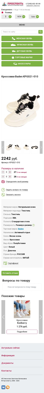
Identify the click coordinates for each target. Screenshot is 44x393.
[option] (22, 317)
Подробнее (22, 332)
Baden (21, 229)
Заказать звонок (33, 6)
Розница (8, 12)
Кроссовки (22, 321)
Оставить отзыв (10, 273)
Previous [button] (2, 147)
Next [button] (41, 147)
